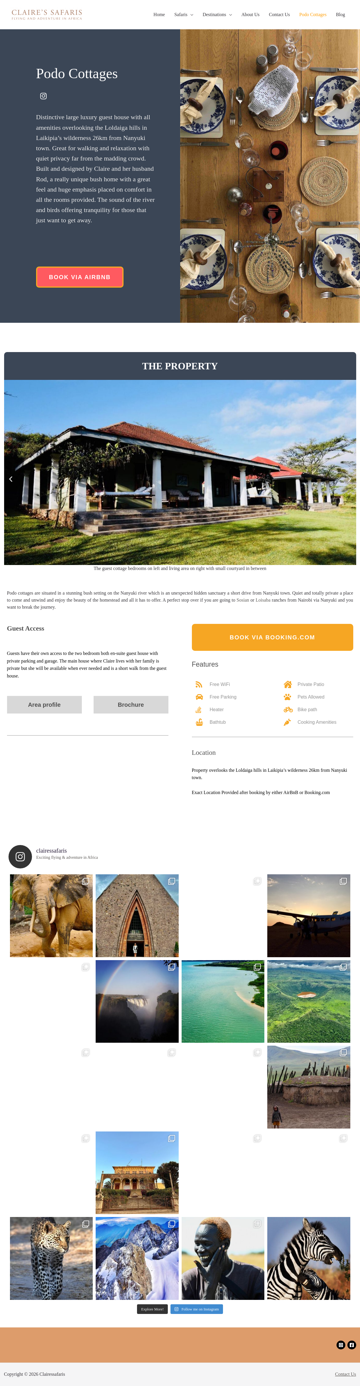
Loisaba (263, 600)
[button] (80, 277)
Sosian (242, 600)
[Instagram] (341, 1345)
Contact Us (345, 1374)
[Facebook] (351, 1345)
